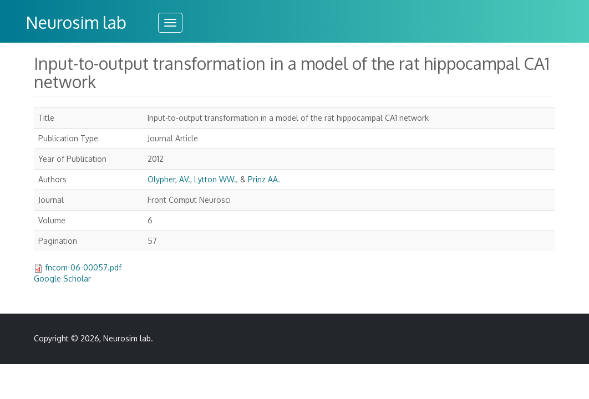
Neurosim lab (76, 22)
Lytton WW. (215, 179)
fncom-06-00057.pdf (83, 267)
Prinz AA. (264, 179)
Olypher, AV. (169, 179)
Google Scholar (62, 278)
